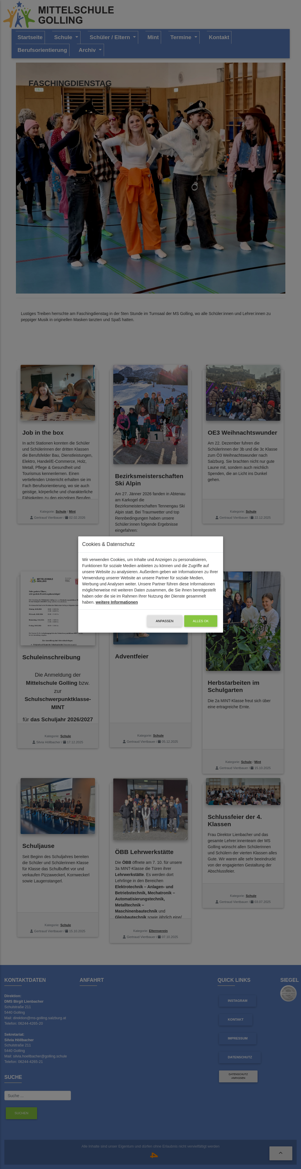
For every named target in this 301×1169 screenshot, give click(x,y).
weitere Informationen (117, 602)
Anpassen (165, 621)
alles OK (201, 621)
